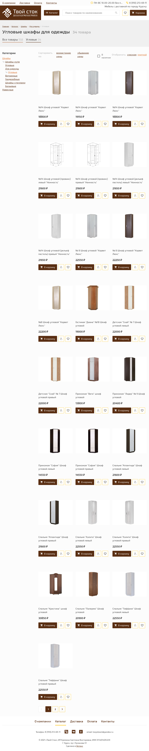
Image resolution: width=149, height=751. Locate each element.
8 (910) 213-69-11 (53, 732)
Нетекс (79, 746)
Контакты (51, 2)
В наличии (106, 56)
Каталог (51, 12)
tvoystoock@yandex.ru (103, 732)
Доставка (24, 2)
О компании (8, 2)
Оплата (38, 2)
